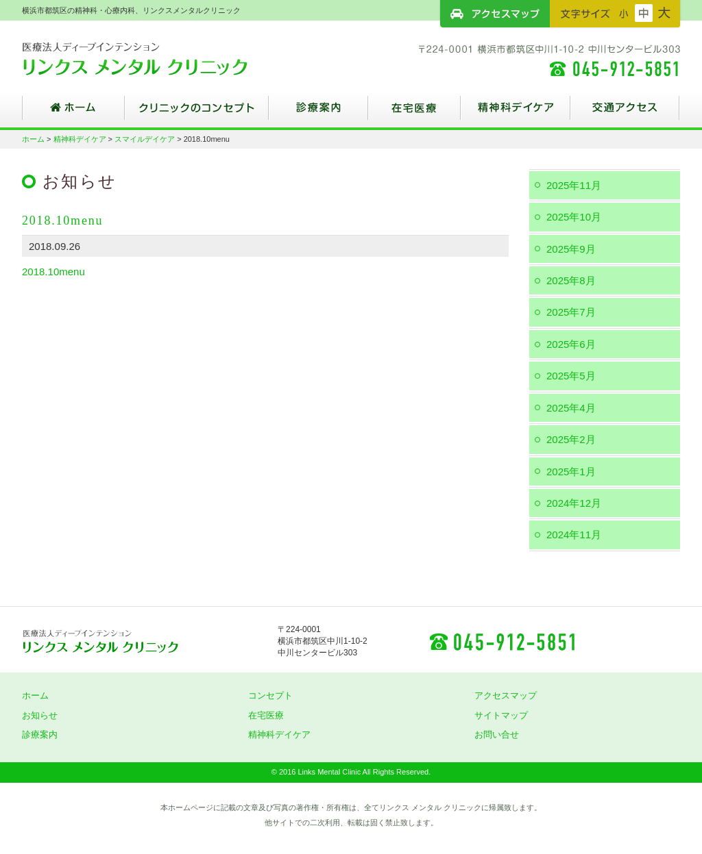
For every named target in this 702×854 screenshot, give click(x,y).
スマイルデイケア (144, 139)
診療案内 (318, 113)
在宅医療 (414, 113)
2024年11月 (573, 534)
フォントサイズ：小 (624, 13)
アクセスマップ (495, 13)
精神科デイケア (515, 113)
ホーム (73, 113)
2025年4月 (571, 408)
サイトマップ (501, 715)
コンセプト (270, 695)
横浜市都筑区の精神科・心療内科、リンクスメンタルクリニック (159, 58)
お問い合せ (496, 734)
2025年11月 (573, 185)
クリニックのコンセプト (197, 113)
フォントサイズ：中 (644, 13)
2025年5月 (571, 375)
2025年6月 (571, 344)
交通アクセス (625, 113)
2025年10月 (573, 217)
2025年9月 (571, 249)
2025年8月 (571, 280)
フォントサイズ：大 (664, 13)
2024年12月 (573, 503)
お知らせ (40, 715)
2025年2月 (571, 439)
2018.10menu (53, 271)
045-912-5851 (501, 641)
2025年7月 (571, 312)
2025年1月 (571, 471)
